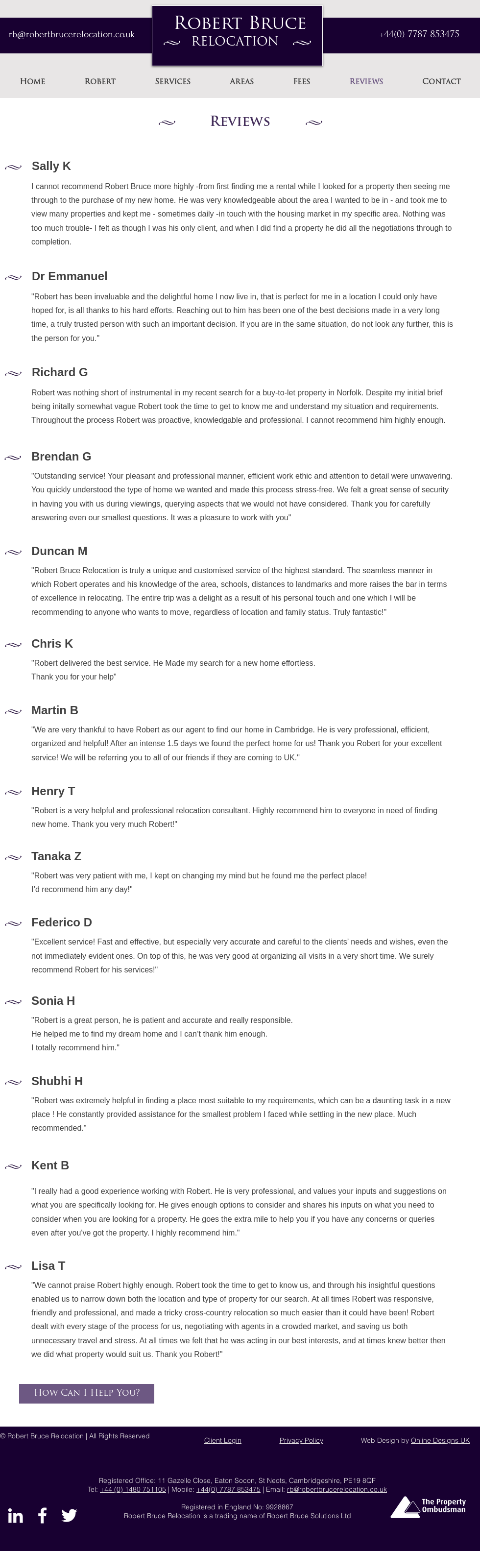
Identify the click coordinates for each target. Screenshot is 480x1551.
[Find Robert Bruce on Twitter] (69, 1515)
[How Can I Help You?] (86, 1394)
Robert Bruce (240, 24)
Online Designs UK (440, 1440)
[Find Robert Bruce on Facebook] (42, 1515)
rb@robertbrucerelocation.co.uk (337, 1489)
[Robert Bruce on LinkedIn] (15, 1515)
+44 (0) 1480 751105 (133, 1489)
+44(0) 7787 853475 (419, 35)
